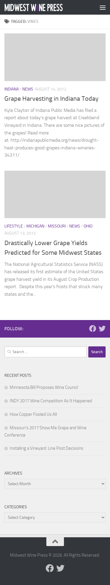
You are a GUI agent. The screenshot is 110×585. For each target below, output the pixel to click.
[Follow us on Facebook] (92, 328)
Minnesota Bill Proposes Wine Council (44, 387)
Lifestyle (13, 226)
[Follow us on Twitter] (102, 328)
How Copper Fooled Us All (33, 414)
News (27, 89)
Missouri (57, 226)
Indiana (11, 89)
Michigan (35, 226)
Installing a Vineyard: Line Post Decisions (46, 448)
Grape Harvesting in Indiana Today (51, 98)
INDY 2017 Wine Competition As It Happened (51, 400)
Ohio (88, 226)
